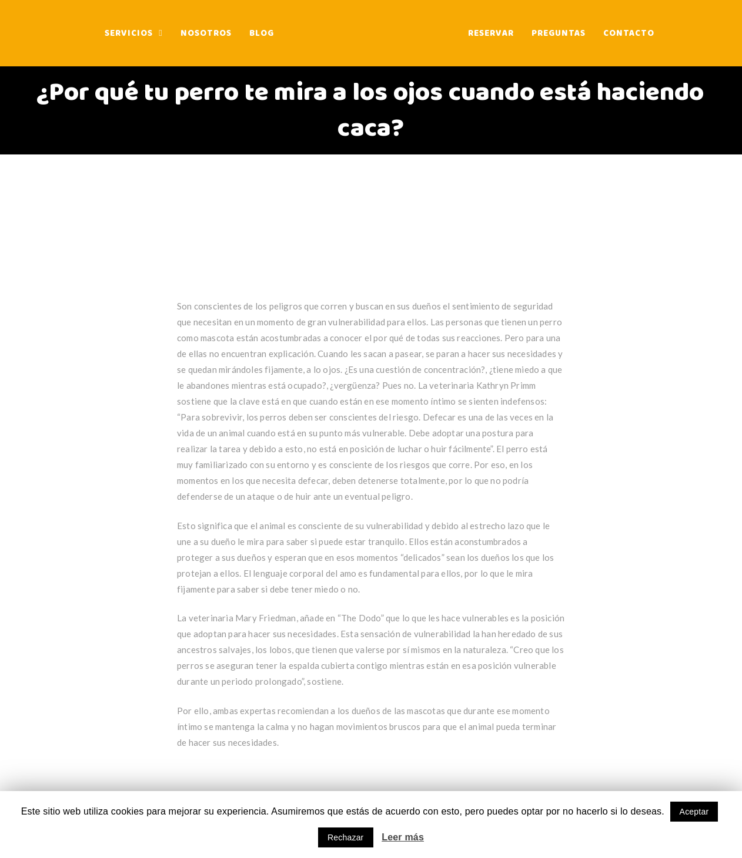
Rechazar (345, 837)
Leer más (403, 837)
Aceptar (694, 811)
